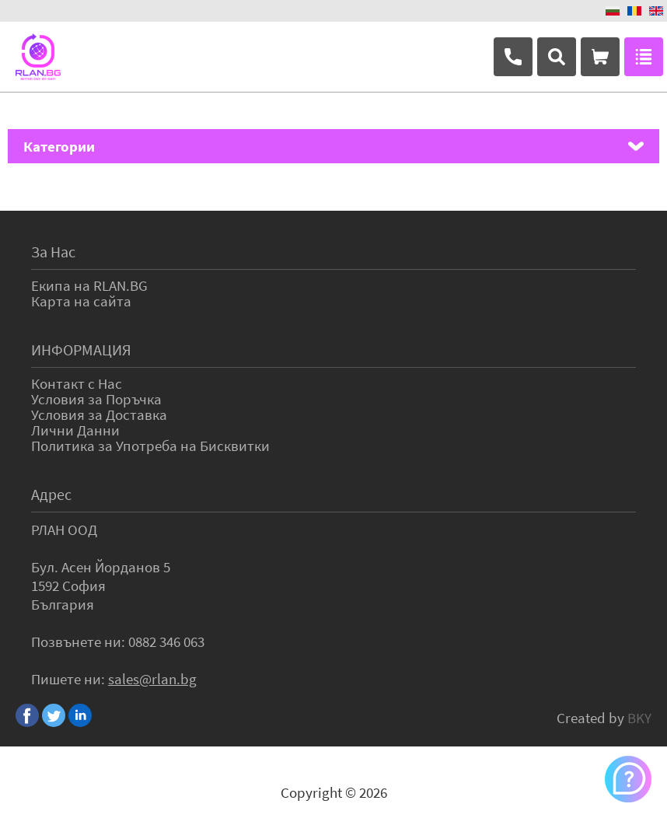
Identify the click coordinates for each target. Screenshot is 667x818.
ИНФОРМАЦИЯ (81, 349)
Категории (59, 146)
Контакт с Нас (76, 383)
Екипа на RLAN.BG (89, 285)
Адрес (51, 494)
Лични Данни (75, 430)
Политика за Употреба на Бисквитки (150, 445)
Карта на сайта (81, 301)
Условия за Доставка (99, 414)
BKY (639, 717)
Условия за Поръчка (96, 399)
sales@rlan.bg (152, 678)
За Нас (53, 251)
